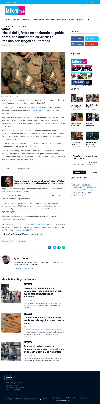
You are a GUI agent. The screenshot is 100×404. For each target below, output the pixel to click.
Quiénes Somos (56, 398)
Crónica (8, 20)
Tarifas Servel (70, 398)
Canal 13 (75, 195)
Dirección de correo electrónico (83, 164)
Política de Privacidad (62, 400)
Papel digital (22, 26)
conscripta (14, 143)
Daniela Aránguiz (78, 193)
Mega (83, 195)
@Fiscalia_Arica (38, 224)
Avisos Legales (11, 26)
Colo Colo (76, 184)
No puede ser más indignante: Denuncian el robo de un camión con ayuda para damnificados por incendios (43, 292)
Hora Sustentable (38, 20)
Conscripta (21, 241)
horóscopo (92, 190)
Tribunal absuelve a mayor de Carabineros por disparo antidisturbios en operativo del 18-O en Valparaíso (44, 349)
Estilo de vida (50, 20)
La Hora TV (79, 20)
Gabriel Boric (86, 184)
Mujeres (71, 20)
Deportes (16, 20)
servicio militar (38, 110)
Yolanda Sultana (91, 187)
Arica (28, 107)
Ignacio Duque (7, 45)
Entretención (26, 20)
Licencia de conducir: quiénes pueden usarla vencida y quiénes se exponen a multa (44, 320)
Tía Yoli (89, 193)
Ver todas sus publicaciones (24, 268)
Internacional (61, 20)
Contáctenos (83, 398)
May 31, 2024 (38, 234)
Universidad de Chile (79, 190)
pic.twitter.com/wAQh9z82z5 (22, 230)
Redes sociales (77, 187)
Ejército (5, 241)
